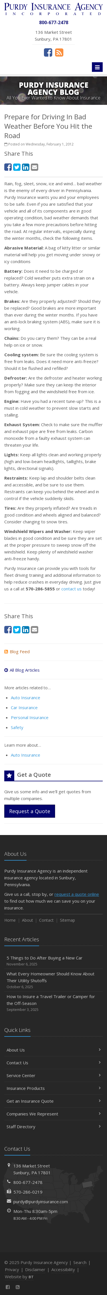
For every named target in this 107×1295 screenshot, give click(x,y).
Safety (17, 727)
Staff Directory (53, 1126)
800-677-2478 (28, 1182)
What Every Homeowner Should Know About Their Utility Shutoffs (53, 980)
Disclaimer (35, 1269)
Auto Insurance (25, 697)
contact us (71, 589)
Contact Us (53, 1062)
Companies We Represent (53, 1114)
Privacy (12, 1269)
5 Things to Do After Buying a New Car (53, 961)
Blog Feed (17, 651)
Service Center (53, 1075)
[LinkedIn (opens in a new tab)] (25, 167)
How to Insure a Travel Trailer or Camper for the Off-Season (53, 1003)
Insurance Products (53, 1088)
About (27, 920)
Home (10, 920)
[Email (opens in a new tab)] (34, 167)
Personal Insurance (30, 717)
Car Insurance (24, 707)
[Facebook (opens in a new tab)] (48, 52)
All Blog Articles (22, 670)
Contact (46, 920)
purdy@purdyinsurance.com (40, 1201)
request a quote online (76, 894)
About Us (53, 1050)
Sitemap (67, 920)
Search (79, 1262)
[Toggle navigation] (97, 67)
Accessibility (63, 1269)
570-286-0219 (28, 1192)
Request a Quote (29, 811)
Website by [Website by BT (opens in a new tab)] (19, 1276)
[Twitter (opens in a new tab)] (17, 167)
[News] (59, 52)
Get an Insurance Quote (53, 1101)
